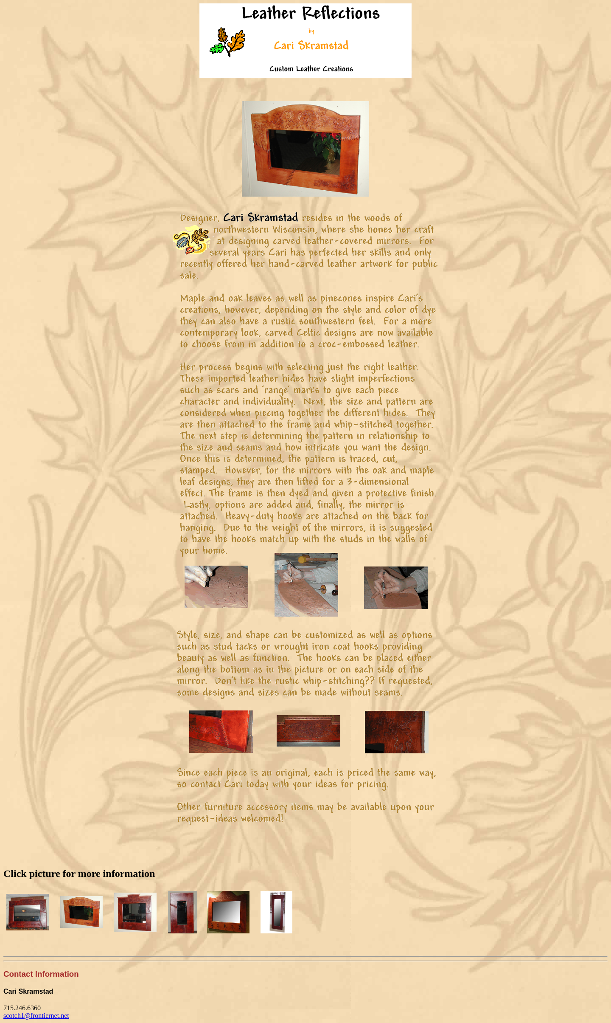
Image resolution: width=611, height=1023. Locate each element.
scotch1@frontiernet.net (36, 1015)
